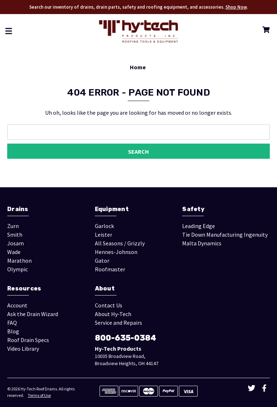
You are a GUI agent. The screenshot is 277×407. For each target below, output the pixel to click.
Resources (24, 288)
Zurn (13, 225)
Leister (103, 234)
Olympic (17, 269)
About (105, 288)
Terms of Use (39, 395)
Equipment (112, 209)
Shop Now (236, 7)
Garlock (104, 225)
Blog (13, 331)
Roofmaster (110, 269)
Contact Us (108, 305)
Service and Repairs (118, 322)
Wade (14, 251)
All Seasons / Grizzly (120, 243)
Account (17, 305)
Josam (15, 243)
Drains (17, 209)
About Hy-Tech (113, 314)
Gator (102, 260)
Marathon (19, 260)
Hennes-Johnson (116, 251)
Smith (14, 234)
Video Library (23, 348)
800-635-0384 (125, 338)
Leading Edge (198, 225)
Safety (193, 209)
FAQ (12, 322)
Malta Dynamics (201, 243)
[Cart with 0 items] (264, 30)
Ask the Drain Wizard (32, 314)
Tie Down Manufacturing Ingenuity (225, 234)
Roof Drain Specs (28, 339)
